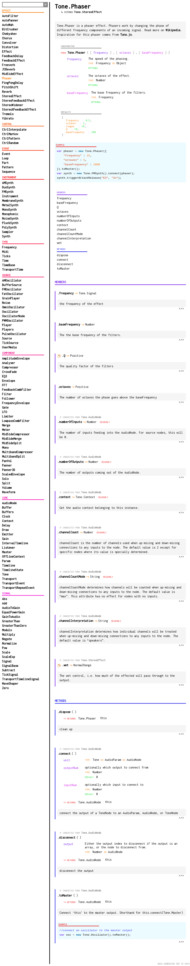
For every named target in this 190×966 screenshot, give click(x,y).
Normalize (9, 643)
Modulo (7, 630)
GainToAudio (11, 616)
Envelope (8, 380)
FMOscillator (12, 289)
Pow (4, 648)
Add (4, 603)
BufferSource (12, 285)
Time (5, 260)
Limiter (7, 416)
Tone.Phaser (87, 718)
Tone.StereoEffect (88, 12)
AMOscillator (12, 280)
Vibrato (7, 118)
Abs (4, 599)
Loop (5, 158)
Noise (6, 302)
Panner (7, 465)
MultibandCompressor (17, 452)
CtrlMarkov (10, 134)
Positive (78, 355)
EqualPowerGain (13, 612)
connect (62, 259)
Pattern (7, 167)
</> (181, 308)
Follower (8, 398)
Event (6, 154)
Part (5, 162)
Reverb (7, 91)
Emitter (7, 534)
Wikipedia (173, 30)
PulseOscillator (14, 334)
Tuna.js (126, 34)
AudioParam (114, 759)
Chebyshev (9, 33)
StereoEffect (12, 96)
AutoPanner (10, 20)
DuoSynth (8, 187)
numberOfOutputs (69, 220)
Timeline (8, 565)
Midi (5, 251)
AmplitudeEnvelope (16, 358)
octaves (62, 211)
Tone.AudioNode (91, 417)
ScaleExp (8, 657)
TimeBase (8, 265)
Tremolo (7, 114)
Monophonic (10, 214)
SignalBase (10, 665)
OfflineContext (13, 556)
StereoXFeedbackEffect (19, 109)
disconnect (65, 264)
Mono (5, 447)
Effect (7, 51)
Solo (5, 478)
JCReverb (8, 69)
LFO (4, 412)
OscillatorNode (13, 316)
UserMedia (9, 347)
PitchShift (10, 87)
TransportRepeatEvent (18, 587)
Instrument (10, 196)
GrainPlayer (11, 298)
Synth (6, 236)
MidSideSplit (12, 443)
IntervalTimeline (15, 543)
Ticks (6, 256)
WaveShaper (10, 683)
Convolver (9, 42)
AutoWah (7, 25)
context (62, 225)
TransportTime (12, 269)
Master (7, 552)
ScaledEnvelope (13, 474)
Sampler (7, 232)
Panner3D (8, 470)
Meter (6, 429)
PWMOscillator (12, 320)
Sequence (8, 171)
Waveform (8, 492)
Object (121, 63)
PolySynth (9, 227)
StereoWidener (12, 105)
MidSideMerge (12, 438)
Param (6, 561)
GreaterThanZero (14, 625)
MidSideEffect (12, 74)
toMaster (63, 268)
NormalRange (84, 665)
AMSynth (7, 183)
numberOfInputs (68, 216)
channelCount (66, 229)
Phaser (7, 78)
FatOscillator (12, 294)
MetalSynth (10, 205)
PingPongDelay (12, 82)
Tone (5, 574)
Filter (7, 394)
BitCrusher (10, 29)
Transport (9, 579)
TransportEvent (13, 583)
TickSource (10, 343)
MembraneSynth (12, 200)
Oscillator (10, 311)
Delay (6, 525)
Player (7, 325)
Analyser (8, 363)
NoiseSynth (10, 218)
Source (7, 338)
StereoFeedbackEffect (18, 100)
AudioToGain (11, 607)
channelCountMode (70, 234)
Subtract (8, 670)
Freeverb (8, 65)
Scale (6, 652)
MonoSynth (9, 209)
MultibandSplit (13, 456)
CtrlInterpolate (14, 129)
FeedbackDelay (12, 56)
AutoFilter (10, 16)
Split (6, 483)
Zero (5, 688)
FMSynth (7, 191)
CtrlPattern (11, 138)
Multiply (8, 634)
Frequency (9, 247)
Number (93, 422)
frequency (64, 198)
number (101, 80)
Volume (7, 487)
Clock (6, 516)
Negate (7, 639)
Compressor (10, 367)
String (96, 576)
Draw (5, 530)
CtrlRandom (10, 143)
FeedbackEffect (13, 60)
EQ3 (4, 376)
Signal (7, 661)
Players (7, 329)
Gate (5, 407)
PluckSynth (10, 223)
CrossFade (9, 372)
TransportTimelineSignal (20, 679)
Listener (8, 547)
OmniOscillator (13, 307)
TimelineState (12, 570)
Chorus (7, 38)
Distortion (10, 47)
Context (7, 521)
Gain (5, 538)
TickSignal (10, 674)
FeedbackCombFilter (16, 389)
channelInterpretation (74, 238)
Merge (6, 425)
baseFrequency (67, 202)
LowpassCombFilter (16, 421)
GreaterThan (11, 621)
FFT (4, 385)
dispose (62, 255)
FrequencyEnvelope (16, 403)
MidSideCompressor (16, 434)
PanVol (7, 461)
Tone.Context (86, 497)
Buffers (7, 512)
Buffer (7, 507)
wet (59, 242)
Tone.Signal (89, 293)
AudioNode (9, 503)
